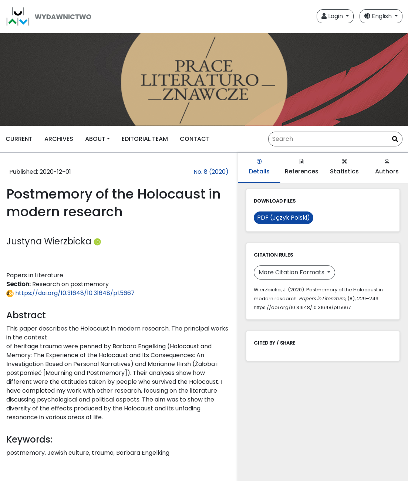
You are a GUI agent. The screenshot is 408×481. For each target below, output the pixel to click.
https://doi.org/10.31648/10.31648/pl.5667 (70, 293)
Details (259, 167)
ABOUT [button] (95, 139)
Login (332, 16)
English (378, 16)
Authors (387, 167)
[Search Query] (335, 139)
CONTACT (195, 139)
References (301, 167)
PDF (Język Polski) (283, 217)
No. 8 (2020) (211, 171)
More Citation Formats (292, 272)
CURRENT (19, 139)
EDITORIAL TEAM (145, 139)
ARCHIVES (58, 139)
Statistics (344, 167)
